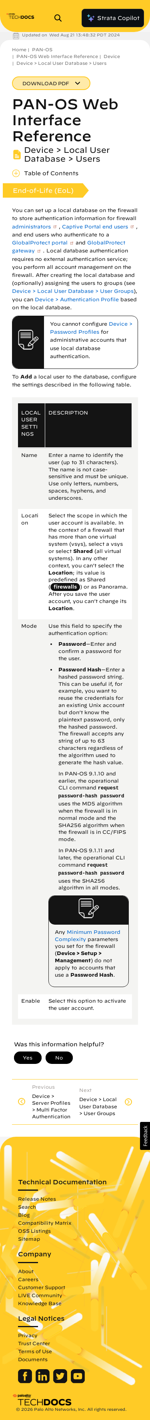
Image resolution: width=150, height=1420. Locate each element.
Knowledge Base (40, 1303)
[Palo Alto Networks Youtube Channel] (78, 1381)
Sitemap (29, 1239)
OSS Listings (34, 1231)
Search (27, 1207)
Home (19, 49)
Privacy (28, 1335)
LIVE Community (40, 1295)
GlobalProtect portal (40, 243)
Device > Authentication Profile (77, 299)
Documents (33, 1359)
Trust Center (34, 1343)
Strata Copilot (113, 18)
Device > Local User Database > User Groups (73, 291)
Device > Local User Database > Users (61, 63)
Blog (24, 1215)
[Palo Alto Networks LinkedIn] (43, 1381)
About (26, 1271)
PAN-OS (42, 49)
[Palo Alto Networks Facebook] (26, 1381)
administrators (31, 227)
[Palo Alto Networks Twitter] (61, 1381)
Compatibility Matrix (44, 1223)
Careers (28, 1279)
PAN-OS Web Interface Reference (57, 56)
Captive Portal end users (95, 227)
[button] (145, 1136)
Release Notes (37, 1199)
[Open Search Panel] (60, 18)
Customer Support (41, 1287)
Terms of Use (35, 1351)
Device (112, 56)
